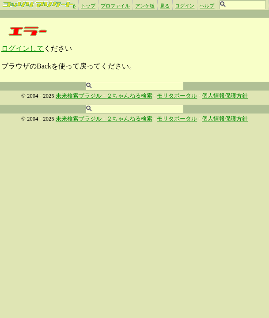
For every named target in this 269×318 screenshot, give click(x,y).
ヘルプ (207, 5)
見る (165, 5)
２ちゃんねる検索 (129, 96)
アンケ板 (145, 5)
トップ (88, 5)
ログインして (22, 48)
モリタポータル (177, 96)
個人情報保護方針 (225, 96)
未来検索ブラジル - (81, 96)
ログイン (184, 5)
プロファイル (115, 5)
